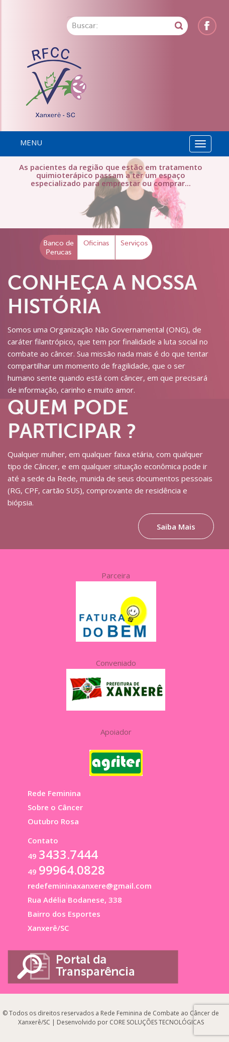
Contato (43, 840)
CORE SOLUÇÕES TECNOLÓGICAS (156, 1022)
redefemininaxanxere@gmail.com (90, 886)
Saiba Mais (176, 527)
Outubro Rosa (53, 821)
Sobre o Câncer (55, 807)
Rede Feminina (54, 793)
